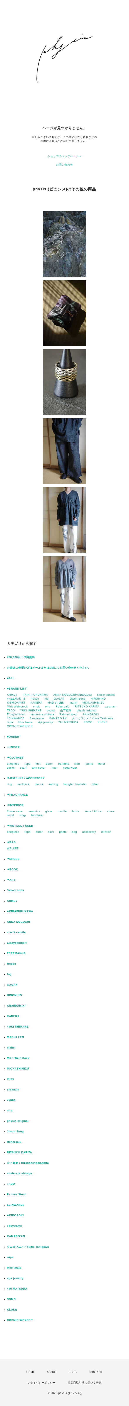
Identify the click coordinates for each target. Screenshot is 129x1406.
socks (11, 767)
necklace (23, 784)
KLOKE (103, 722)
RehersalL (63, 706)
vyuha (51, 710)
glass (48, 811)
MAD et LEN (56, 702)
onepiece (13, 763)
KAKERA (36, 702)
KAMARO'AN (58, 718)
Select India (15, 890)
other (101, 763)
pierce (39, 784)
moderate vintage (42, 714)
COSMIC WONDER (20, 726)
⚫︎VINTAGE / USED (20, 825)
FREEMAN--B (16, 698)
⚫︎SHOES (13, 859)
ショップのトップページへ (65, 156)
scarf (23, 767)
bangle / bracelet (75, 784)
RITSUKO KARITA (87, 706)
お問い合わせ (64, 164)
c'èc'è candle (106, 694)
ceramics (34, 811)
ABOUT (52, 1372)
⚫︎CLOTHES (15, 757)
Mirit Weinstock (17, 706)
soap (22, 815)
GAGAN (59, 698)
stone (110, 811)
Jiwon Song (77, 698)
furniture (37, 815)
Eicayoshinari (16, 714)
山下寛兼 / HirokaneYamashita (28, 1162)
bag (74, 831)
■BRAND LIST (17, 688)
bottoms (63, 763)
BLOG (73, 1372)
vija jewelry (45, 722)
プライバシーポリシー (41, 1382)
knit (38, 763)
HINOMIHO (98, 698)
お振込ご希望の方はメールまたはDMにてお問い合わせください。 (49, 667)
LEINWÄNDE (15, 718)
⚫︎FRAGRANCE (17, 794)
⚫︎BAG (11, 842)
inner (54, 767)
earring (53, 784)
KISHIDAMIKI (16, 702)
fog (46, 698)
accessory (89, 831)
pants (89, 763)
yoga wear (70, 767)
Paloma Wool (68, 714)
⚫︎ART (11, 880)
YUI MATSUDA (68, 722)
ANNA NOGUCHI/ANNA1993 (72, 694)
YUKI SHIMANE (31, 710)
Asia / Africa (93, 811)
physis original (87, 710)
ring (9, 784)
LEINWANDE (16, 1204)
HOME (30, 1372)
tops (27, 763)
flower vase (15, 811)
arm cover (38, 767)
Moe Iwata (25, 722)
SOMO (88, 722)
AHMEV (12, 694)
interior (106, 831)
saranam (110, 706)
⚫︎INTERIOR (15, 805)
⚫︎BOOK (12, 869)
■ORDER (13, 736)
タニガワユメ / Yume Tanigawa (92, 718)
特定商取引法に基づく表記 (85, 1382)
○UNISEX (13, 747)
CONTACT (96, 1372)
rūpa (10, 722)
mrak (36, 706)
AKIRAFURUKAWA (35, 694)
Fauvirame (37, 718)
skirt (77, 763)
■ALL (11, 678)
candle (62, 811)
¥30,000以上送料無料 (21, 657)
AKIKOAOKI (91, 714)
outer (49, 763)
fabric (76, 811)
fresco (35, 698)
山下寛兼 (66, 710)
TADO (11, 710)
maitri (73, 702)
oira (47, 706)
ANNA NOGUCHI (18, 921)
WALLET (13, 848)
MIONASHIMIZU (94, 702)
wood (10, 815)
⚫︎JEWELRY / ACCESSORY (25, 778)
